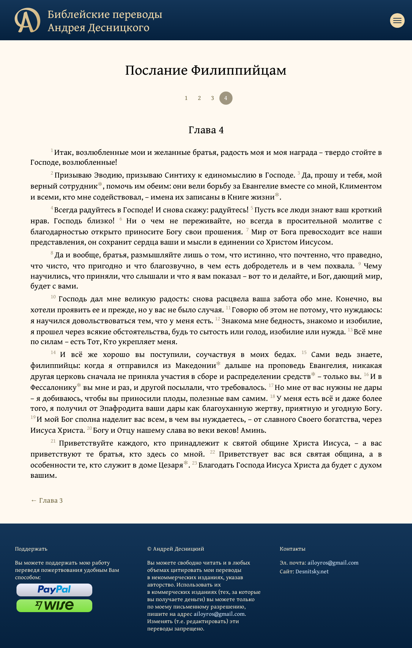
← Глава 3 (46, 500)
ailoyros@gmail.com (219, 613)
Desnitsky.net (312, 571)
